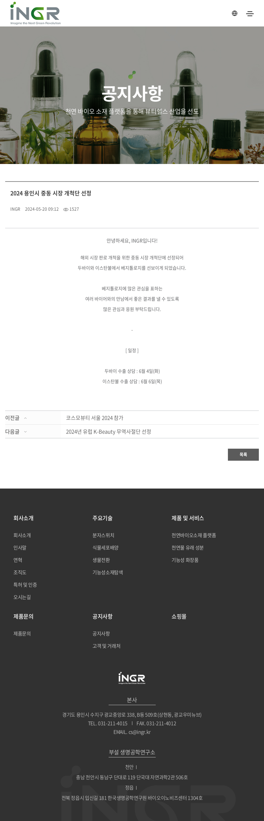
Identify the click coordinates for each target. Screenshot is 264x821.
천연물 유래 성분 (188, 547)
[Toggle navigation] (250, 13)
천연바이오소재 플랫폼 (194, 535)
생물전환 (101, 559)
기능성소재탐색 (107, 572)
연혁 (17, 559)
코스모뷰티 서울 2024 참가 (94, 418)
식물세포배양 (105, 547)
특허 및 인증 (25, 584)
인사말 (19, 547)
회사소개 (22, 535)
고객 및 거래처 (106, 645)
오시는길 (22, 596)
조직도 (19, 572)
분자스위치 (103, 535)
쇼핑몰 (179, 616)
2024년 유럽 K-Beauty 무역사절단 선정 (108, 431)
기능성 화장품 (185, 559)
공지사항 (101, 633)
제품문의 (22, 633)
